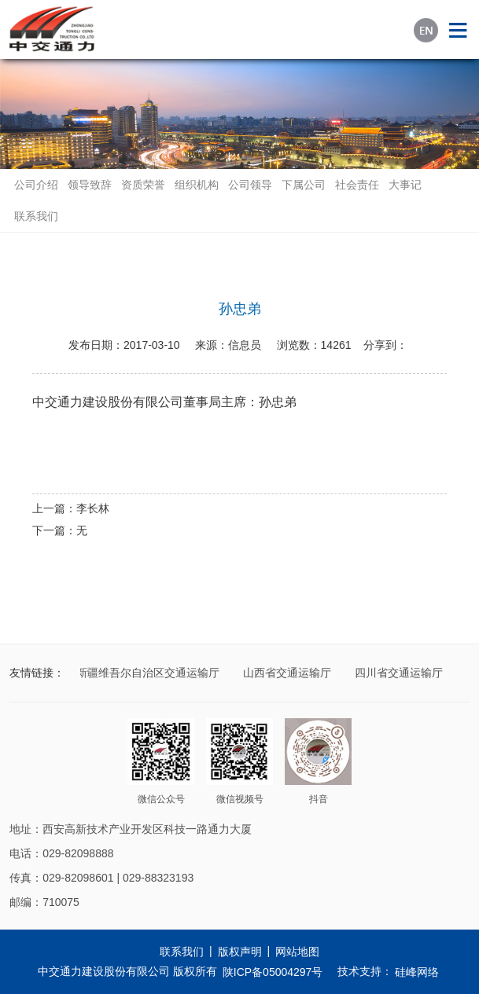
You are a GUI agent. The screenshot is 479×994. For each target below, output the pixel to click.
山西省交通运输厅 (288, 672)
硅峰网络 (417, 972)
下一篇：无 (59, 530)
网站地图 (297, 951)
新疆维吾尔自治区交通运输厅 (148, 672)
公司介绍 (36, 184)
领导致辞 (90, 184)
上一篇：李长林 (70, 508)
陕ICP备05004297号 (273, 972)
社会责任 (357, 184)
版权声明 (240, 951)
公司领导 (250, 184)
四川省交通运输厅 (400, 672)
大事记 (405, 184)
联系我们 (36, 216)
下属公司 (304, 184)
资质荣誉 (143, 184)
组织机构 (197, 184)
